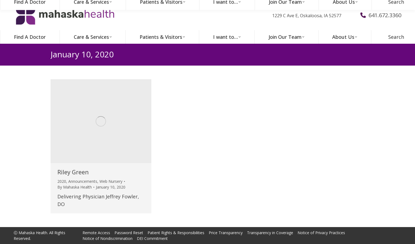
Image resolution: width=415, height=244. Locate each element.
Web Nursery (110, 181)
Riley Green (73, 172)
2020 (61, 181)
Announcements (82, 181)
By (74, 187)
